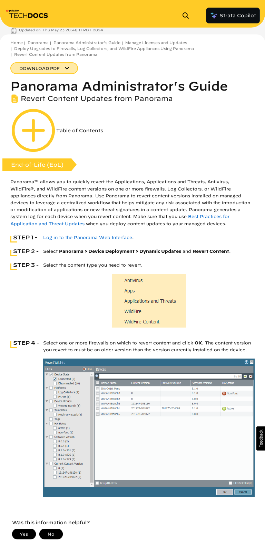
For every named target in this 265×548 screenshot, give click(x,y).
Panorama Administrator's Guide (86, 42)
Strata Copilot (233, 15)
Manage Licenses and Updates (156, 42)
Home (16, 42)
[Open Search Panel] (188, 15)
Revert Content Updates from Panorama (55, 54)
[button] (260, 438)
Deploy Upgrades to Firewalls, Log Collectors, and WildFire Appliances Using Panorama (104, 48)
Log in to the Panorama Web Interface (87, 237)
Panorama (38, 42)
